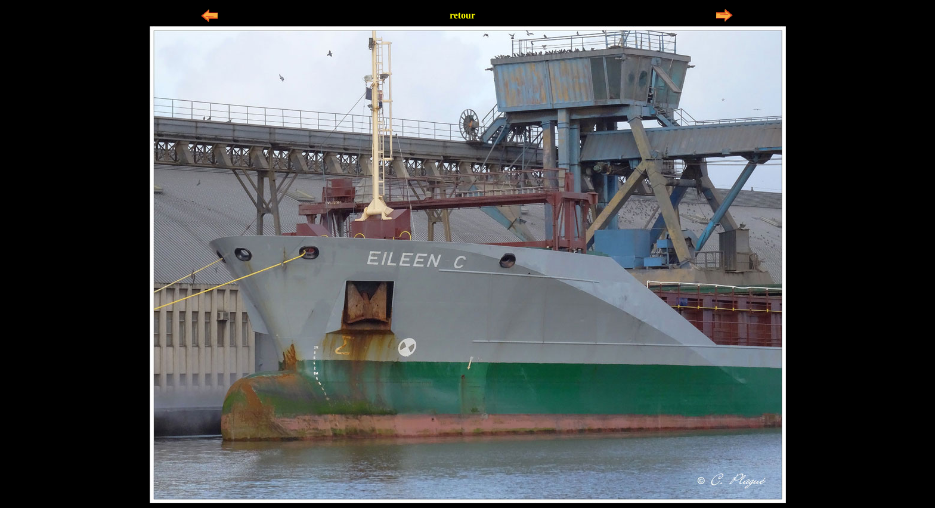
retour (462, 15)
